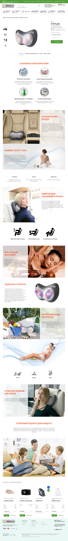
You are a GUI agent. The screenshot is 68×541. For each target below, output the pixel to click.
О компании (38, 1)
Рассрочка (43, 1)
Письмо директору (48, 6)
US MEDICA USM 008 (8, 500)
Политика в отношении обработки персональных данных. (31, 536)
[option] (5, 29)
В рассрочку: (7, 512)
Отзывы (41, 53)
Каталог (25, 1)
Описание (21, 53)
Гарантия (33, 524)
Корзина (62, 4)
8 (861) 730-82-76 (48, 4)
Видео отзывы (47, 53)
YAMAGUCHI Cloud (56, 500)
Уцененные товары (49, 1)
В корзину (56, 41)
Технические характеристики (31, 53)
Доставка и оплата (57, 1)
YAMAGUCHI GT (39, 500)
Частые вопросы (44, 524)
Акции (29, 1)
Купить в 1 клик (56, 37)
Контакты (63, 1)
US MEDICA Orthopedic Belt (26, 500)
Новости (33, 1)
